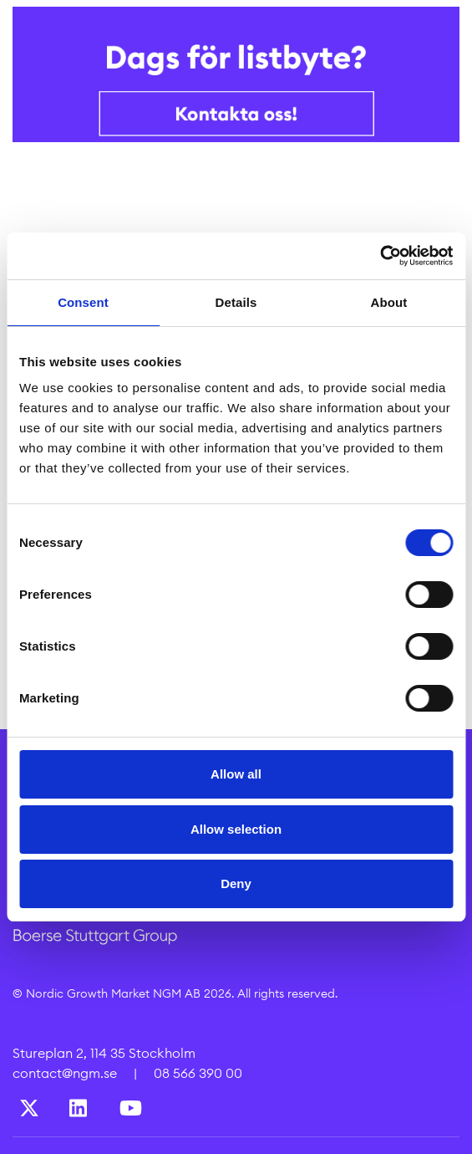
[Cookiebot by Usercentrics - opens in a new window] (380, 256)
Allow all (236, 774)
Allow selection (236, 829)
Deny (236, 883)
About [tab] (389, 302)
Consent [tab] (83, 302)
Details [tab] (236, 302)
